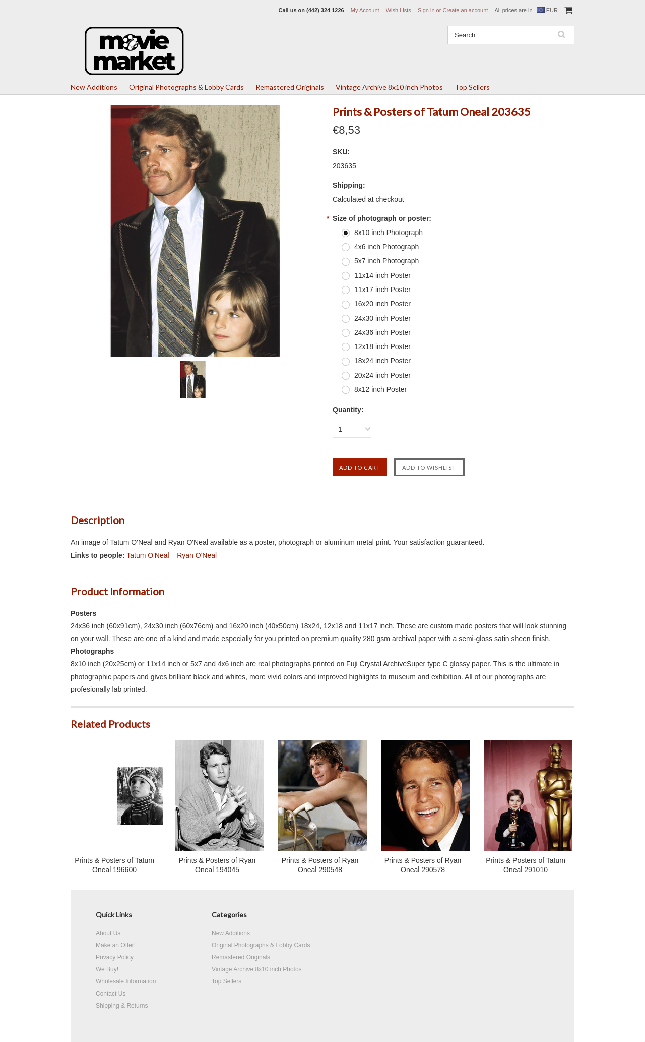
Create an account (465, 10)
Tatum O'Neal (147, 555)
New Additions (94, 87)
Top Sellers (472, 87)
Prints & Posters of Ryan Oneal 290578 (423, 865)
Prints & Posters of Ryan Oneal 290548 (320, 865)
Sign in (426, 10)
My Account (365, 10)
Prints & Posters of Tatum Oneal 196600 (114, 865)
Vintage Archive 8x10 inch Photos (389, 87)
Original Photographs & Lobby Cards (186, 87)
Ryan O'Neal (197, 555)
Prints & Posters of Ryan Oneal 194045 (217, 865)
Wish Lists (398, 10)
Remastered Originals (289, 87)
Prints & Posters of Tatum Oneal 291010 (525, 865)
